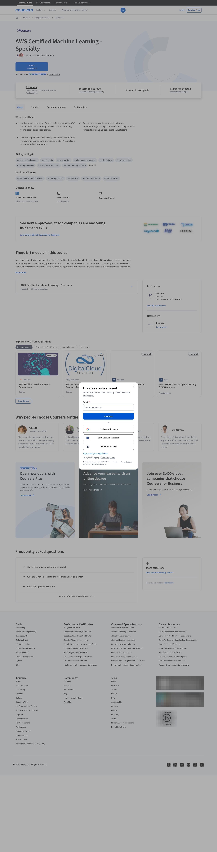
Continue (108, 416)
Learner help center (108, 458)
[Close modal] (133, 386)
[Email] (108, 407)
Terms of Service (96, 464)
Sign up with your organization (95, 453)
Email (86, 402)
